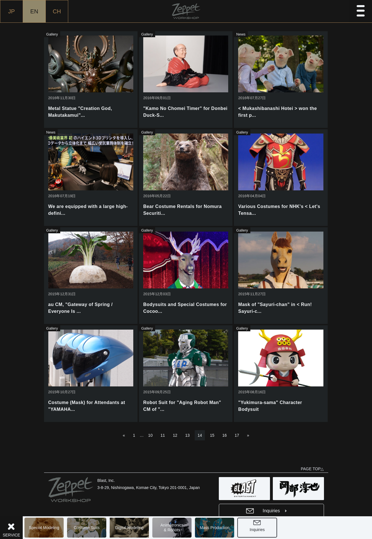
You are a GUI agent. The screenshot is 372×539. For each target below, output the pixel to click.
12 (175, 435)
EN (34, 11)
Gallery (52, 34)
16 (224, 435)
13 (187, 435)
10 (150, 435)
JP (11, 11)
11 (163, 435)
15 (212, 435)
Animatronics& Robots (172, 527)
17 (237, 435)
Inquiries (257, 529)
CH (57, 11)
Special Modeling (44, 527)
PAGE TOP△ (312, 469)
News (241, 34)
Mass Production (214, 527)
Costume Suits (86, 527)
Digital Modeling (129, 527)
